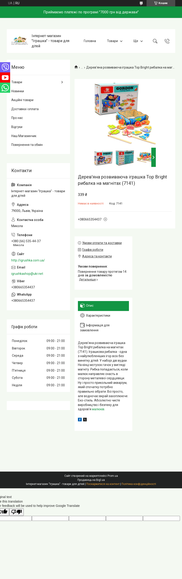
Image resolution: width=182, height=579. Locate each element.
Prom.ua (112, 475)
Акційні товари (22, 100)
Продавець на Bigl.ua (91, 480)
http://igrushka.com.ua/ (28, 260)
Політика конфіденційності (138, 484)
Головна (90, 41)
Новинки (17, 91)
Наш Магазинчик (23, 136)
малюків (98, 409)
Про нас (17, 118)
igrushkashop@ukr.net (27, 273)
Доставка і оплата (25, 109)
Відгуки (16, 127)
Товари (112, 41)
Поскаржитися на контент (102, 484)
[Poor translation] (16, 512)
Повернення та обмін (27, 145)
